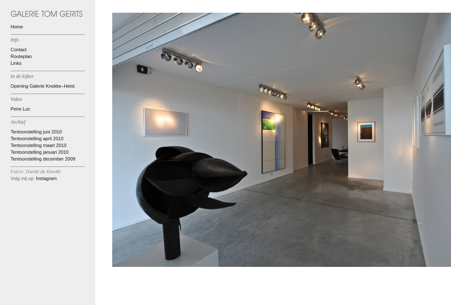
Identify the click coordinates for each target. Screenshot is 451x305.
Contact (19, 49)
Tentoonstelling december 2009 (43, 158)
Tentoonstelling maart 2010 (38, 145)
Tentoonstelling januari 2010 (40, 152)
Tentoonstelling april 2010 (37, 138)
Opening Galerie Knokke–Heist (43, 86)
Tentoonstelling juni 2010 (36, 131)
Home (17, 26)
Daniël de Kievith (43, 171)
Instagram (46, 178)
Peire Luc (20, 108)
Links (16, 63)
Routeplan (21, 56)
